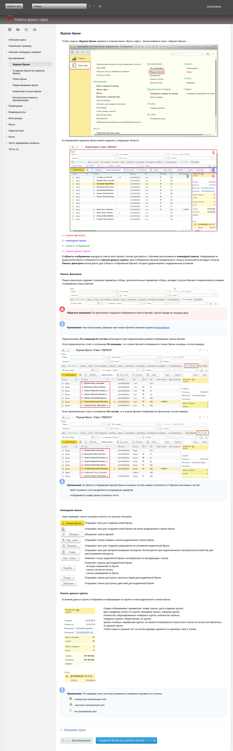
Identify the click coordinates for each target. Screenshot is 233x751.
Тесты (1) (14, 149)
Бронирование (17, 58)
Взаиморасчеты (17, 112)
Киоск (12, 136)
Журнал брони (21, 64)
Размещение (16, 106)
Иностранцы (15, 118)
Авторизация (214, 6)
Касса (12, 124)
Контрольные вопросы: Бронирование (25, 99)
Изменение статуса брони (27, 91)
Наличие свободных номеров (25, 52)
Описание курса (17, 39)
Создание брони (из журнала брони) (29, 72)
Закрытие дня (16, 130)
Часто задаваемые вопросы (24, 143)
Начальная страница (20, 46)
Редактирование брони (25, 85)
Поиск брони (20, 79)
